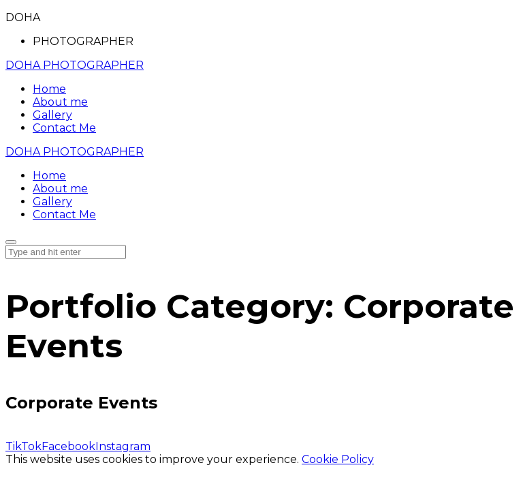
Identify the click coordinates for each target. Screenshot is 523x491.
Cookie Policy (338, 459)
